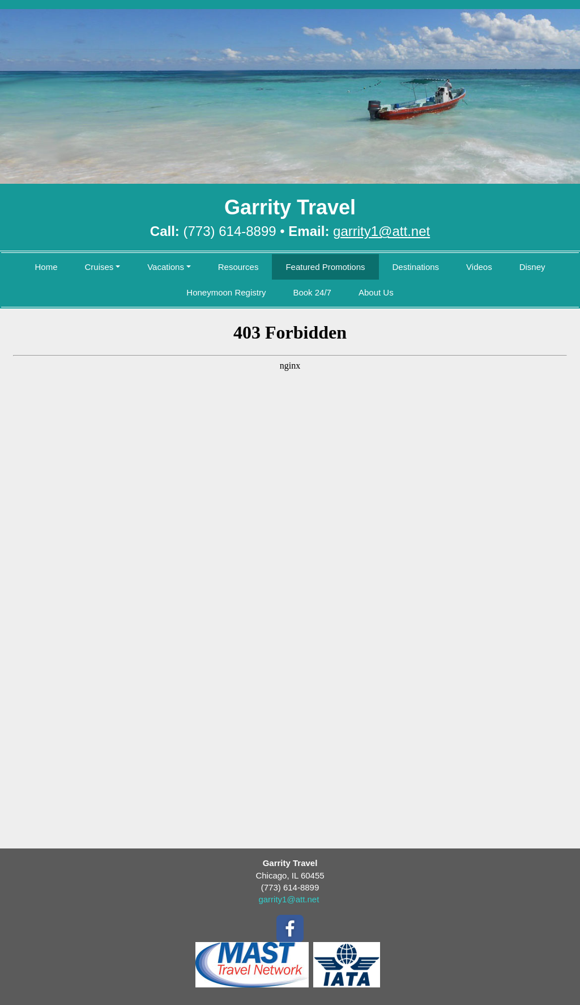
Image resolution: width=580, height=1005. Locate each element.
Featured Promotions (325, 267)
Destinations (416, 267)
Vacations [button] (165, 267)
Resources (238, 267)
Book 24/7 (312, 292)
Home (46, 267)
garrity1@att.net (288, 899)
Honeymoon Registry (226, 292)
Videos (479, 267)
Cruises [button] (98, 267)
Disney (532, 267)
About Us (376, 292)
